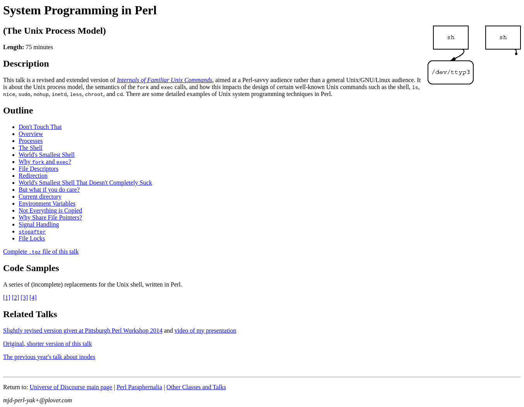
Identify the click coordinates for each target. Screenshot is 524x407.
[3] (24, 297)
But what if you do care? (49, 189)
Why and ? (45, 161)
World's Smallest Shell (47, 154)
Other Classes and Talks (196, 387)
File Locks (32, 238)
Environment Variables (47, 203)
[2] (15, 297)
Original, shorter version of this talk (47, 343)
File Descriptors (38, 168)
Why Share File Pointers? (50, 217)
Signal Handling (39, 224)
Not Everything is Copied (50, 210)
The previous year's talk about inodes (49, 357)
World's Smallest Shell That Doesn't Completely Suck (85, 182)
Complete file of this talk (41, 251)
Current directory (40, 196)
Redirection (33, 175)
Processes (31, 140)
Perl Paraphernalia (139, 387)
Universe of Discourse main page (70, 387)
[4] (33, 297)
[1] (6, 297)
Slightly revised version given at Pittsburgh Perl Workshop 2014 (82, 330)
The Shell (31, 147)
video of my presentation (206, 330)
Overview (31, 134)
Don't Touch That (40, 127)
